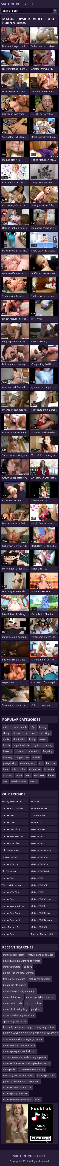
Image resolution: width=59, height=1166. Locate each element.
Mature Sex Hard (10, 920)
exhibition (34, 1081)
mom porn (36, 822)
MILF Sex (36, 801)
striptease (39, 775)
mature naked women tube (17, 1099)
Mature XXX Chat (40, 864)
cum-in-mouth (19, 727)
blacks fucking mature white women (21, 960)
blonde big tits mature (14, 984)
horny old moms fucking (32, 1069)
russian (43, 739)
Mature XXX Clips (40, 885)
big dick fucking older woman (18, 972)
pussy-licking (10, 763)
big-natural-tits (21, 745)
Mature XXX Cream (41, 899)
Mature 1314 (8, 822)
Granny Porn (38, 815)
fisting (32, 739)
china (22, 769)
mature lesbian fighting (15, 1009)
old (40, 763)
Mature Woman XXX (12, 836)
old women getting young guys (19, 990)
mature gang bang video (40, 954)
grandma (8, 775)
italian (51, 775)
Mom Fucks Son (39, 808)
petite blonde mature (14, 1081)
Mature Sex (7, 815)
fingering (48, 751)
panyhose (36, 1009)
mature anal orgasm (13, 954)
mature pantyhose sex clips (40, 996)
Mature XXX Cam (40, 857)
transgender (9, 1069)
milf (14, 769)
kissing (42, 727)
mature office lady (12, 1003)
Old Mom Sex (8, 871)
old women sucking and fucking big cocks (24, 1057)
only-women (22, 757)
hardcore (51, 763)
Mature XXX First (10, 892)
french (33, 781)
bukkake (7, 751)
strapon (17, 733)
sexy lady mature (45, 1027)
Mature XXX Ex (39, 906)
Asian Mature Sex (11, 927)
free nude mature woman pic (18, 1027)
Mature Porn (38, 829)
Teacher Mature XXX (42, 934)
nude (19, 775)
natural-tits (33, 751)
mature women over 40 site (17, 1087)
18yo (33, 727)
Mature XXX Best (40, 871)
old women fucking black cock (18, 1015)
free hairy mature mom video (18, 1075)
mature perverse (11, 966)
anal (5, 781)
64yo (37, 1099)
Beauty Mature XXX (11, 801)
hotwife (36, 757)
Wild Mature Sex (10, 850)
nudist (6, 739)
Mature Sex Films (10, 829)
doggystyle (35, 769)
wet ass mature (34, 1003)
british (6, 745)
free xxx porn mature (14, 978)
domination (19, 739)
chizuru (28, 966)
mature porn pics (46, 1075)
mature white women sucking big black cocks (26, 1063)
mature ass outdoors (39, 978)
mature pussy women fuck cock (19, 1051)
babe (5, 769)
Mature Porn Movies (12, 808)
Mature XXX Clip (39, 927)
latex (28, 775)
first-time (49, 769)
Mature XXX (37, 836)
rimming (7, 757)
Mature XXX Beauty (41, 920)
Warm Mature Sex (11, 885)
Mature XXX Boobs (41, 850)
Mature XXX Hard (10, 864)
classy (6, 733)
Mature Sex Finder (11, 913)
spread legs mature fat (15, 1021)
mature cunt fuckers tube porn (19, 1045)
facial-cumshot (18, 781)
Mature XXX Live (10, 843)
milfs (5, 727)
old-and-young (27, 763)
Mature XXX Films (40, 913)
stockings (46, 733)
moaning (47, 745)
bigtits (36, 745)
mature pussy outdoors (15, 1093)
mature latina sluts (12, 996)
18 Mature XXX (9, 857)
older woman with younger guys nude (22, 1039)
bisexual (20, 751)
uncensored (31, 733)
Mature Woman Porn (13, 906)
